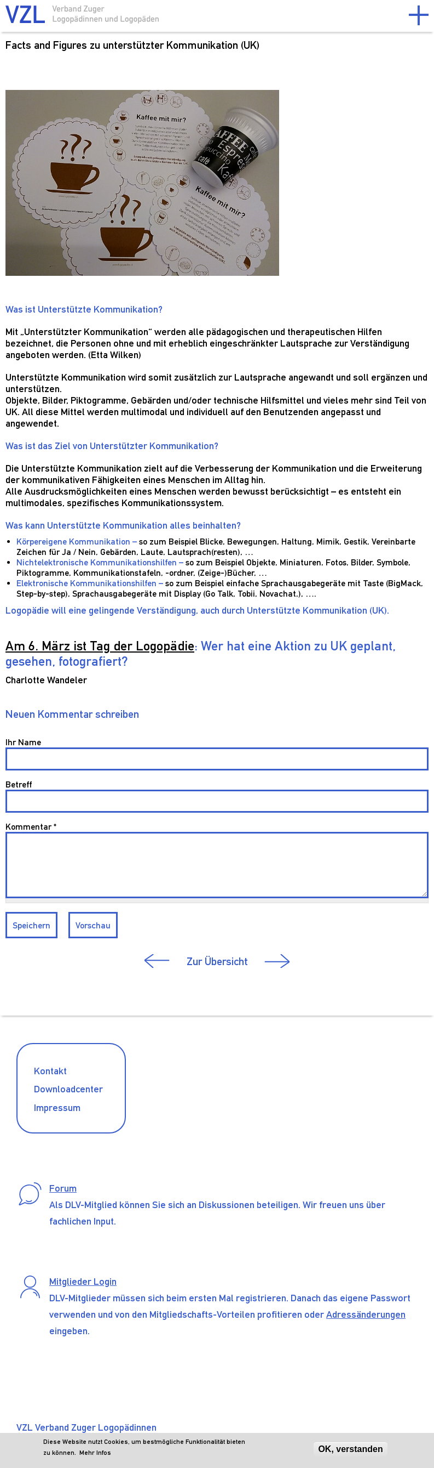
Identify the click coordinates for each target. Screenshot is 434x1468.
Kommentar (30, 826)
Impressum (57, 1107)
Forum (63, 1188)
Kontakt (50, 1070)
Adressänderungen (366, 1314)
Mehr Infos (95, 1452)
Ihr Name (23, 742)
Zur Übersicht (217, 961)
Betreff (18, 784)
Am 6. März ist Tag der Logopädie (99, 645)
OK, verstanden (350, 1449)
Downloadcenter (68, 1089)
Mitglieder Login (83, 1281)
